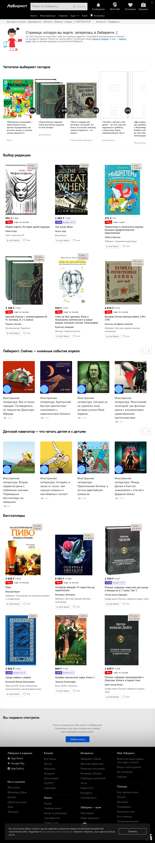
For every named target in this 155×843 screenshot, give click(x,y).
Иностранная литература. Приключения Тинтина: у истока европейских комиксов (93, 486)
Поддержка (113, 21)
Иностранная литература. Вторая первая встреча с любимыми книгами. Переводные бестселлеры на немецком (16, 490)
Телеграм (13, 811)
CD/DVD (48, 783)
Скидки (68, 21)
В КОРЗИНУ (13, 240)
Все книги (50, 759)
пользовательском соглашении (57, 831)
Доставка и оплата (16, 21)
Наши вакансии (90, 818)
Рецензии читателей (93, 768)
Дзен (10, 807)
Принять (132, 831)
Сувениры (50, 788)
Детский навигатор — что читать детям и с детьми (44, 431)
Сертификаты (34, 21)
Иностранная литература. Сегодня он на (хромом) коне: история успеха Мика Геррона (93, 405)
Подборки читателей (93, 778)
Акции (48, 803)
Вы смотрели (125, 772)
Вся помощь (124, 816)
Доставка (122, 802)
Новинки (58, 21)
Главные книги (52, 808)
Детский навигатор (92, 763)
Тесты (84, 783)
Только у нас (51, 823)
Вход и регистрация (129, 767)
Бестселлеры (14, 515)
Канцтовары (51, 778)
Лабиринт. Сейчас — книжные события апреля (41, 351)
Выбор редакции (17, 155)
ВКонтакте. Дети (17, 792)
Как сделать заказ (127, 792)
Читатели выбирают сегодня (26, 67)
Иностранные (47, 15)
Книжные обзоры (91, 773)
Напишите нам (126, 811)
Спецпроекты (89, 797)
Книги (33, 15)
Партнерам (87, 813)
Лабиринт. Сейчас (91, 759)
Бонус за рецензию (55, 813)
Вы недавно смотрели (21, 717)
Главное (63, 15)
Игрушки (49, 773)
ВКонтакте (14, 787)
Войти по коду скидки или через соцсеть (130, 760)
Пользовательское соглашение (128, 823)
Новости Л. (87, 788)
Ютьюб (12, 797)
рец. (31, 165)
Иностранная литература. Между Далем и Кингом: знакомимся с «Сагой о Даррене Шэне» (129, 486)
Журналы (49, 768)
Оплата (121, 797)
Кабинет (122, 776)
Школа (48, 763)
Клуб (84, 15)
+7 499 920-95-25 (82, 21)
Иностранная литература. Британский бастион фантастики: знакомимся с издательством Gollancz (55, 405)
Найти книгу (77, 739)
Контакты (101, 21)
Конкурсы (86, 793)
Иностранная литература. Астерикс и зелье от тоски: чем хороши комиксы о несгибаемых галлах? (55, 486)
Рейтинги (47, 21)
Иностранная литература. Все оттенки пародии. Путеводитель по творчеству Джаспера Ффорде (18, 405)
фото (32, 168)
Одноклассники (17, 802)
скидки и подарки (100, 39)
